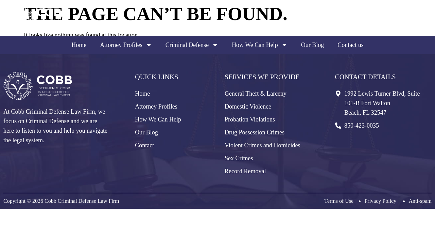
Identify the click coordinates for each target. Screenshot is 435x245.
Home (78, 45)
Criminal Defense (192, 44)
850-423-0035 (397, 22)
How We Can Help (260, 44)
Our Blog (312, 45)
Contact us (350, 45)
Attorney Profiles (126, 44)
